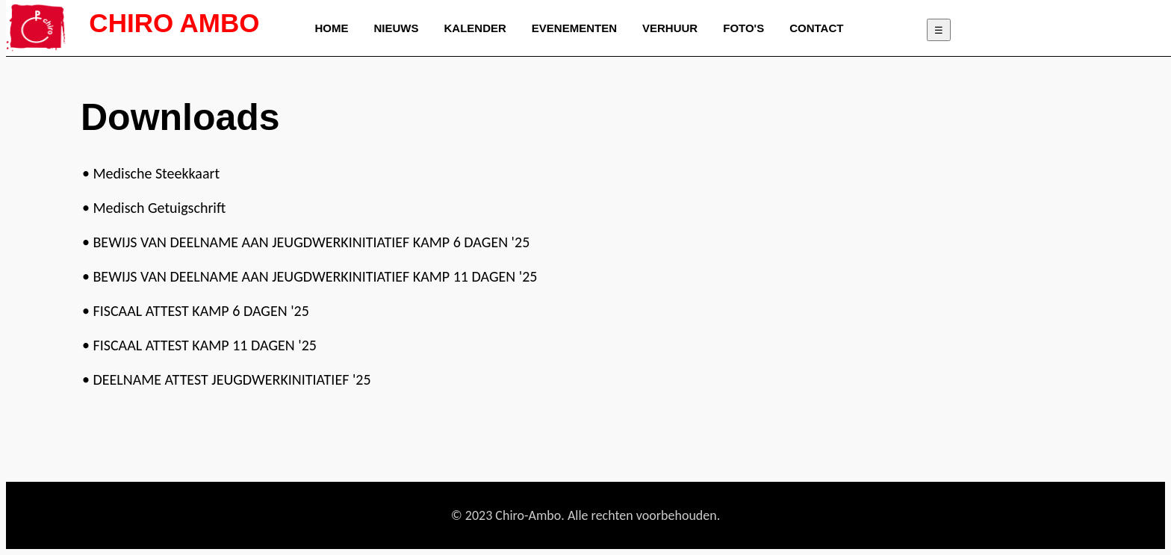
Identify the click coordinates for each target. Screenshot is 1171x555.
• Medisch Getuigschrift (154, 208)
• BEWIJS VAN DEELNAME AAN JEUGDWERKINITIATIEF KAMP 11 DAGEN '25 (309, 276)
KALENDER (475, 28)
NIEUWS (396, 28)
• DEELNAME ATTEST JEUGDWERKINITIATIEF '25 (226, 379)
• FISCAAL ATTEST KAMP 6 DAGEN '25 (195, 311)
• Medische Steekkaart (151, 173)
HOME (332, 28)
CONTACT (816, 28)
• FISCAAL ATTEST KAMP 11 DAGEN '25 (199, 345)
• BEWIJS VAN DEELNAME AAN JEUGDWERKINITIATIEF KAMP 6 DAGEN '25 (305, 242)
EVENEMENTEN (574, 28)
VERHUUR (670, 28)
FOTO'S (743, 28)
